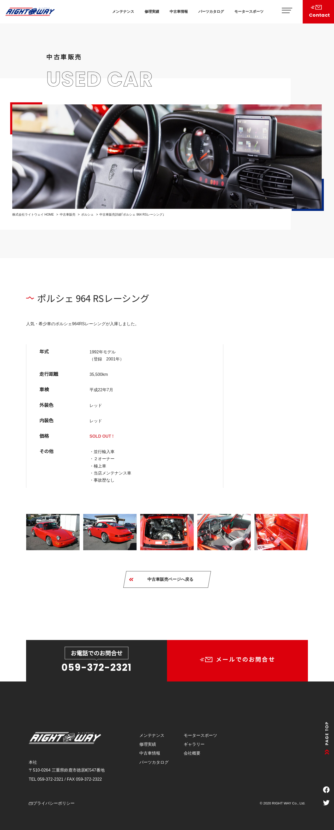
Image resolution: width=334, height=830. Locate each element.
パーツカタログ (211, 11)
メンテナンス (123, 11)
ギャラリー (194, 744)
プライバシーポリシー (52, 803)
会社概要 (192, 753)
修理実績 (152, 11)
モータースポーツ (249, 11)
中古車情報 (179, 11)
